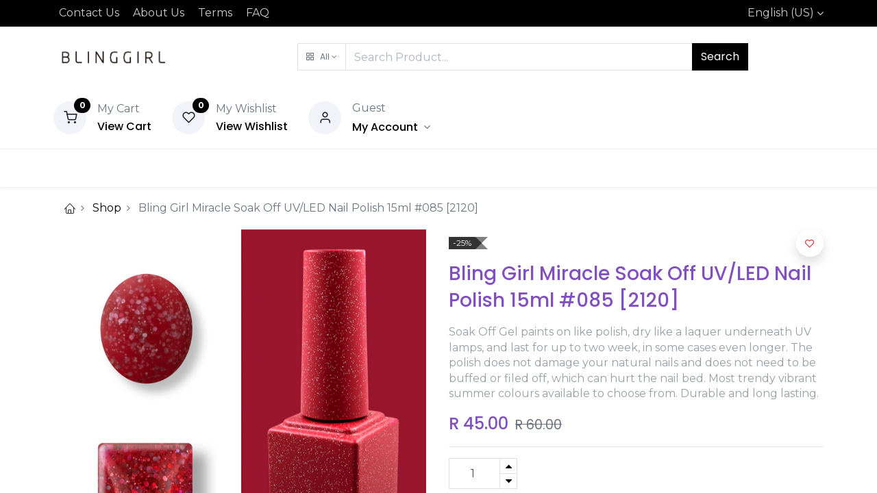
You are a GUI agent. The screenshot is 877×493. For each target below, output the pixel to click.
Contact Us (89, 12)
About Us (158, 12)
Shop (106, 207)
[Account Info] (391, 127)
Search (720, 56)
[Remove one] (508, 481)
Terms (215, 12)
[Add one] (508, 466)
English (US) (781, 12)
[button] (321, 57)
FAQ (257, 12)
